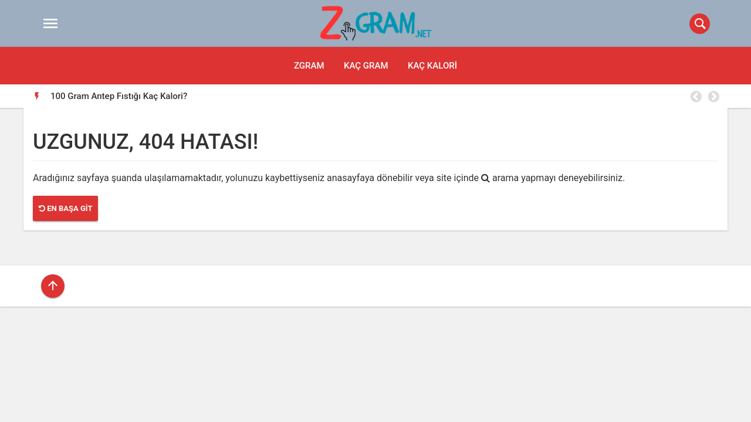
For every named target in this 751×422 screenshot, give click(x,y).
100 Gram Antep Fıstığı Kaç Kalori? (118, 96)
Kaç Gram (366, 65)
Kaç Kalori (432, 65)
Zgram (309, 65)
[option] (384, 96)
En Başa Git (65, 208)
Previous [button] (695, 97)
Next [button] (713, 97)
